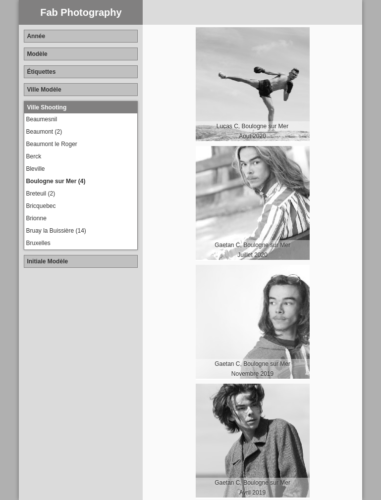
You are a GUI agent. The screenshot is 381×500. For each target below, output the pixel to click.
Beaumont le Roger (51, 144)
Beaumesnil (41, 119)
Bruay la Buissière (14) (56, 230)
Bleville (35, 168)
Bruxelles (38, 243)
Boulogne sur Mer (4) (55, 181)
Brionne (36, 218)
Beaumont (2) (44, 131)
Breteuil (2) (40, 193)
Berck (33, 156)
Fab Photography (80, 12)
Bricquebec (40, 205)
